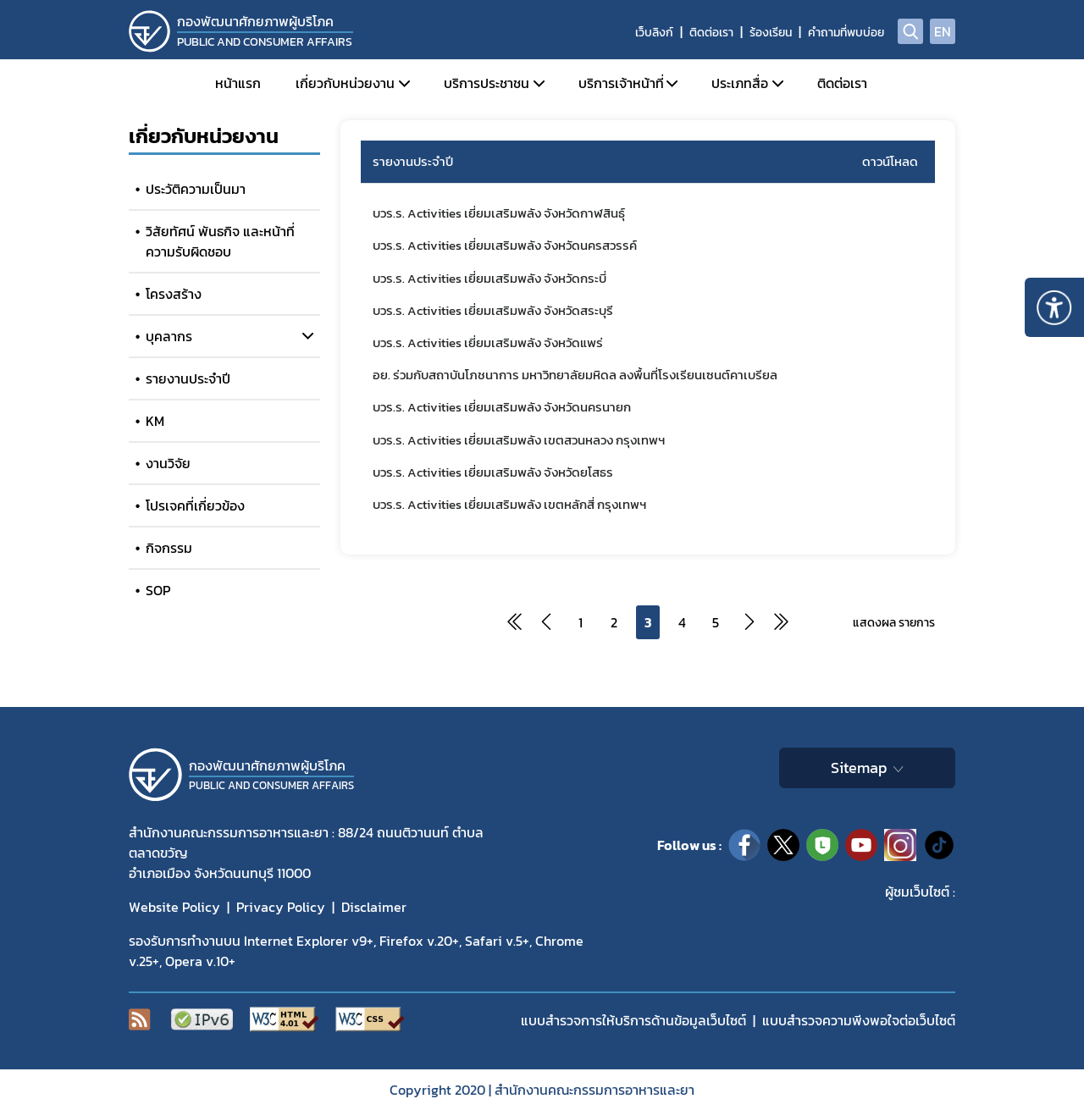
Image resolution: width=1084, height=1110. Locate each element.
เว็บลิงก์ (654, 32)
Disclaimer (373, 907)
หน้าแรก (238, 83)
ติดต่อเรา (711, 32)
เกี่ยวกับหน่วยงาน (345, 83)
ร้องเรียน (770, 32)
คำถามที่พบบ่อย (846, 32)
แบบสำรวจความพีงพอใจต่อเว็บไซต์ (858, 1020)
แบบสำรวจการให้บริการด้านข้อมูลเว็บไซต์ (633, 1020)
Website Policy (174, 907)
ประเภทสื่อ (739, 83)
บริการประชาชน (486, 83)
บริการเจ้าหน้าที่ (621, 83)
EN (942, 31)
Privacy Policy (280, 907)
